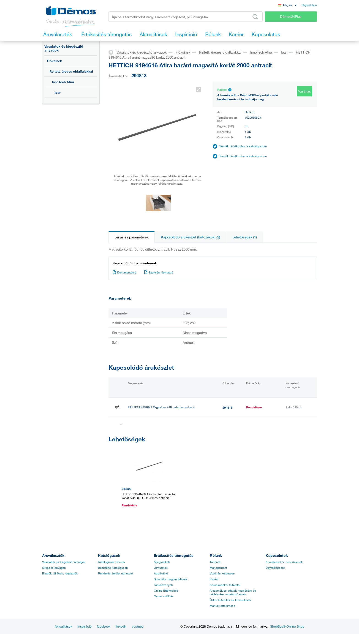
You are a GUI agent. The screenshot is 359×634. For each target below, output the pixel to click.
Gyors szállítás (164, 596)
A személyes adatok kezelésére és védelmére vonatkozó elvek (233, 592)
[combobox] (287, 5)
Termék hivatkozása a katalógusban (243, 146)
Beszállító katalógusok (113, 567)
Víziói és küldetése (222, 573)
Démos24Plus (291, 16)
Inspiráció (84, 626)
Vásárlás (304, 91)
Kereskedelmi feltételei (225, 585)
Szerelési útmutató (158, 272)
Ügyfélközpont (275, 567)
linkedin (121, 626)
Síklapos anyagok (54, 567)
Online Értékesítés (166, 590)
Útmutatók (161, 567)
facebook (103, 626)
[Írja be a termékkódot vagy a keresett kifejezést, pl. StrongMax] (185, 17)
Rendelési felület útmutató (115, 573)
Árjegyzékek (162, 562)
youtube (138, 626)
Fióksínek (54, 61)
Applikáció (161, 573)
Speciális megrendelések (170, 579)
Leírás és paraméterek (131, 237)
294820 (227, 427)
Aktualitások (63, 626)
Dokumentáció (124, 272)
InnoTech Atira (63, 82)
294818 (227, 407)
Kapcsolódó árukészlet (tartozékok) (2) (190, 237)
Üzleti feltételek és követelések (230, 600)
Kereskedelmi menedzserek (284, 562)
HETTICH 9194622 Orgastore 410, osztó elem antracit (163, 426)
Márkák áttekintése (222, 605)
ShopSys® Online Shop (287, 626)
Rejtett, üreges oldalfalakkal (71, 71)
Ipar (57, 92)
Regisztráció (309, 5)
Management (218, 567)
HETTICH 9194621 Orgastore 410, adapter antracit (161, 407)
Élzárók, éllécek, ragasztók (60, 573)
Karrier (214, 579)
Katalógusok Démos (111, 562)
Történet (215, 562)
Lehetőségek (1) (244, 237)
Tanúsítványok (163, 585)
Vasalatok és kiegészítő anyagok (63, 48)
